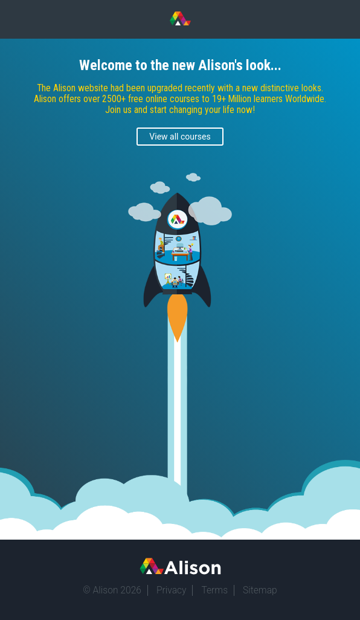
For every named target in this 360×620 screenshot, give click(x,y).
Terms (214, 590)
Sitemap (260, 590)
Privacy (171, 590)
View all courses (179, 136)
